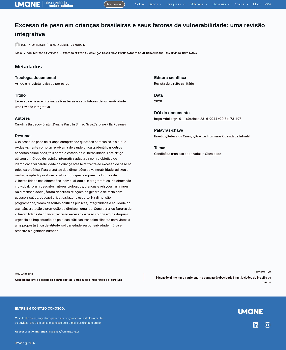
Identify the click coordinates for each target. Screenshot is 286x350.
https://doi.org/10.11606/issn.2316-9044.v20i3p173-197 (197, 119)
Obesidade (213, 154)
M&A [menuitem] (268, 4)
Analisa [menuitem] (242, 4)
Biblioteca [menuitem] (199, 4)
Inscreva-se (114, 4)
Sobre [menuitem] (139, 4)
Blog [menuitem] (256, 4)
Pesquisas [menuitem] (176, 4)
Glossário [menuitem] (222, 4)
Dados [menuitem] (156, 4)
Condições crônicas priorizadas (178, 154)
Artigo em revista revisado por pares (42, 84)
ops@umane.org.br (89, 322)
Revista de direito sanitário (67, 45)
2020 (158, 101)
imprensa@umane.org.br (63, 331)
